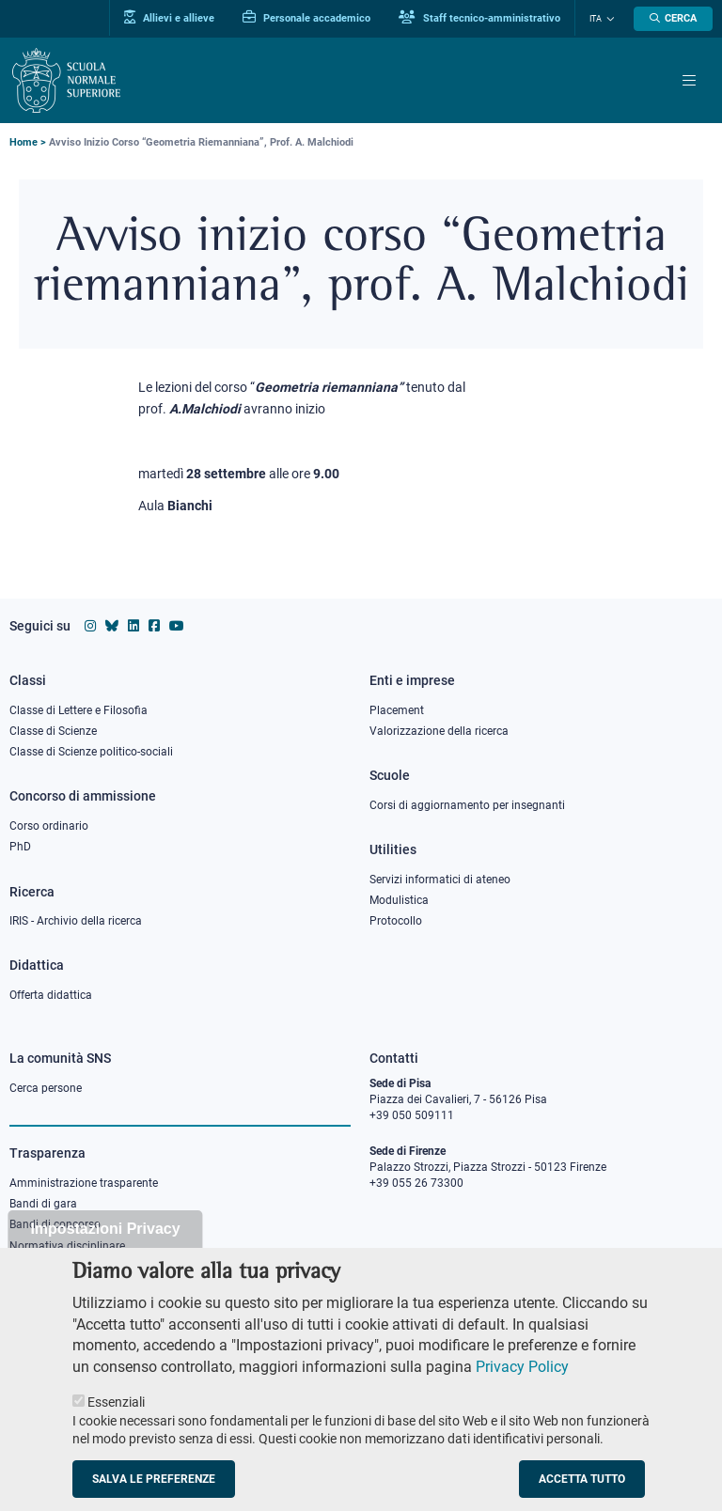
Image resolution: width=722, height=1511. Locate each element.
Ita (595, 18)
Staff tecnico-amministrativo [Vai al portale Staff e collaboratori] (479, 17)
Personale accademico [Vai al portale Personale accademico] (306, 17)
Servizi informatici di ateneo (439, 879)
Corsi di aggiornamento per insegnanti (467, 805)
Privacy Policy (522, 1391)
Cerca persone (45, 1088)
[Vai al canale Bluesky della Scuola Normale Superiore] (111, 625)
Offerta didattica (50, 995)
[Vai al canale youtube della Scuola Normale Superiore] (176, 625)
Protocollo (395, 920)
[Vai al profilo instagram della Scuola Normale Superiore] (90, 625)
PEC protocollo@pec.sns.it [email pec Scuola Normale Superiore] (444, 1262)
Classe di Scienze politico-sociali (91, 751)
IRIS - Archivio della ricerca (75, 920)
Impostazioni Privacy (105, 1253)
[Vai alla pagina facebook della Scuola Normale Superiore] (154, 625)
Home (23, 142)
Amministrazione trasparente (83, 1183)
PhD (20, 846)
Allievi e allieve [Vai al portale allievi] (169, 17)
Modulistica (399, 900)
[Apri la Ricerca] (673, 19)
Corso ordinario (48, 826)
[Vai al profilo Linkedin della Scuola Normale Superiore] (133, 625)
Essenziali (116, 1426)
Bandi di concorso (55, 1224)
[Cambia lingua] (608, 18)
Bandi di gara (43, 1203)
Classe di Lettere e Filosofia (78, 710)
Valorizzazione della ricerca (439, 731)
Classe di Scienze (53, 731)
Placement (396, 710)
